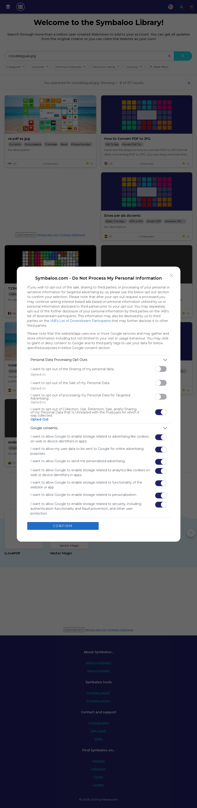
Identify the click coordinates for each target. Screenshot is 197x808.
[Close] (171, 275)
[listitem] (98, 359)
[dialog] (98, 404)
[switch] (161, 369)
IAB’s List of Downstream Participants (80, 321)
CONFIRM (63, 526)
